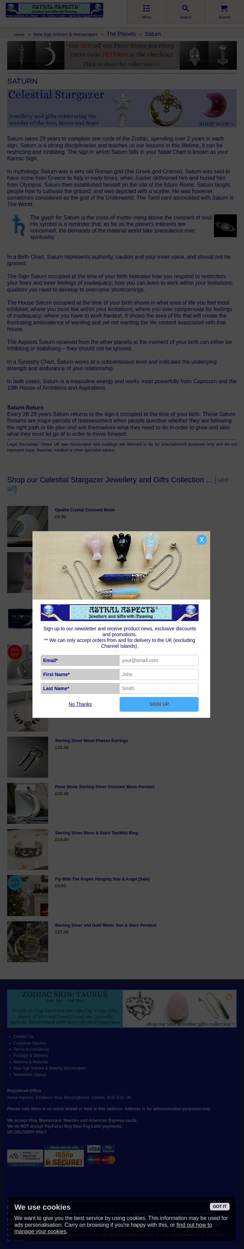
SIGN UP (159, 704)
